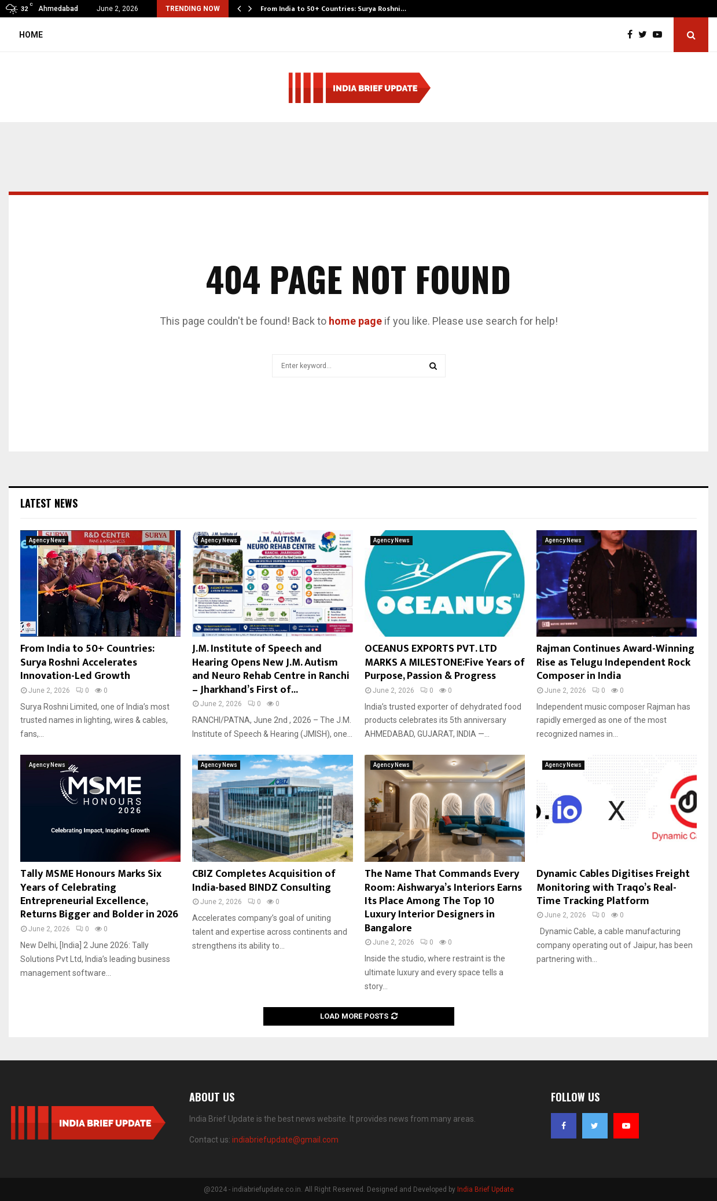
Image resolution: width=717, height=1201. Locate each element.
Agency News (47, 540)
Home (31, 34)
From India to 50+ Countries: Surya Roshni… (333, 8)
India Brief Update (485, 1189)
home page (355, 321)
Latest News (49, 502)
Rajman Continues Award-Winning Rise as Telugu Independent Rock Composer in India (615, 662)
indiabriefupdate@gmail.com (285, 1139)
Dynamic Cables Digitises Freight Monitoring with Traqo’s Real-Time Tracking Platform (613, 887)
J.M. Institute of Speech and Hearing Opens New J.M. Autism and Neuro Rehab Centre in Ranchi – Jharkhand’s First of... (271, 669)
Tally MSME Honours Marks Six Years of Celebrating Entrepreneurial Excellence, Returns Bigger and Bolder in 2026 (99, 894)
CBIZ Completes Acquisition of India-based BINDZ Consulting (264, 880)
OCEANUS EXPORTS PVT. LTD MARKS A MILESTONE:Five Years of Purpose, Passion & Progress (445, 662)
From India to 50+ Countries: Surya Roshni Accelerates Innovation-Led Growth (87, 662)
